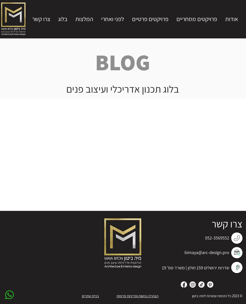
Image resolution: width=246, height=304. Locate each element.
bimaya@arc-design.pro (206, 252)
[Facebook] (184, 284)
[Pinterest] (210, 284)
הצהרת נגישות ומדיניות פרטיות (137, 295)
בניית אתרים (90, 295)
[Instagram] (193, 284)
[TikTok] (201, 284)
